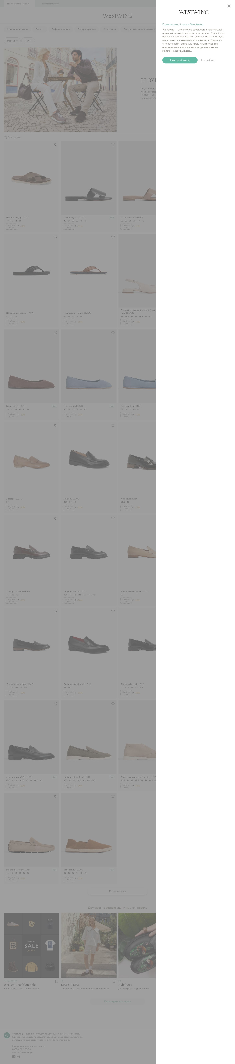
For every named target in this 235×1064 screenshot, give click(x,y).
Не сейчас (208, 60)
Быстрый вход (180, 60)
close (229, 6)
